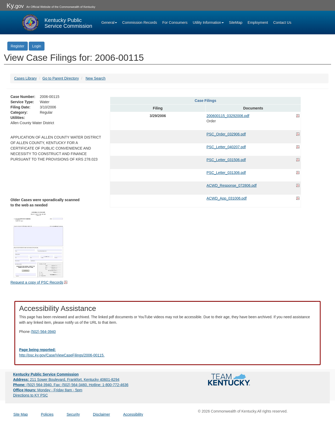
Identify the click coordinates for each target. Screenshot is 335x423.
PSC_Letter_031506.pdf (226, 160)
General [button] (109, 22)
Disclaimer (101, 414)
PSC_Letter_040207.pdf (226, 147)
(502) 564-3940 (43, 331)
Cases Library (25, 78)
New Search (95, 78)
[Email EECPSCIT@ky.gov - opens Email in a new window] (167, 352)
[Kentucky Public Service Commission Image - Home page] (56, 22)
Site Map (20, 414)
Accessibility (133, 414)
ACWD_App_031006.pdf (226, 198)
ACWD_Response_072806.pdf (231, 185)
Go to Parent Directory (60, 78)
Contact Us (282, 22)
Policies (47, 414)
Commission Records (139, 22)
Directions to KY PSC (30, 395)
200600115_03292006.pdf (227, 116)
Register (17, 46)
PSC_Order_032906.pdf (226, 134)
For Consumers (174, 22)
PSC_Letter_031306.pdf (226, 173)
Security (73, 414)
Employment (258, 22)
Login (36, 46)
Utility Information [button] (208, 22)
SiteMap (235, 22)
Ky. (15, 5)
